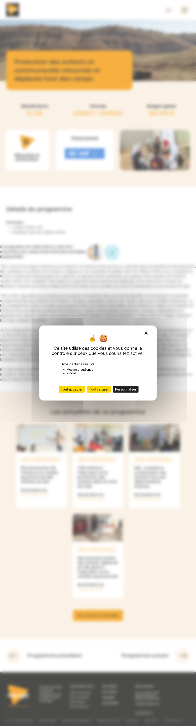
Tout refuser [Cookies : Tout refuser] (99, 389)
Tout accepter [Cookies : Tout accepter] (72, 389)
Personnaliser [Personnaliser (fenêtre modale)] (125, 389)
